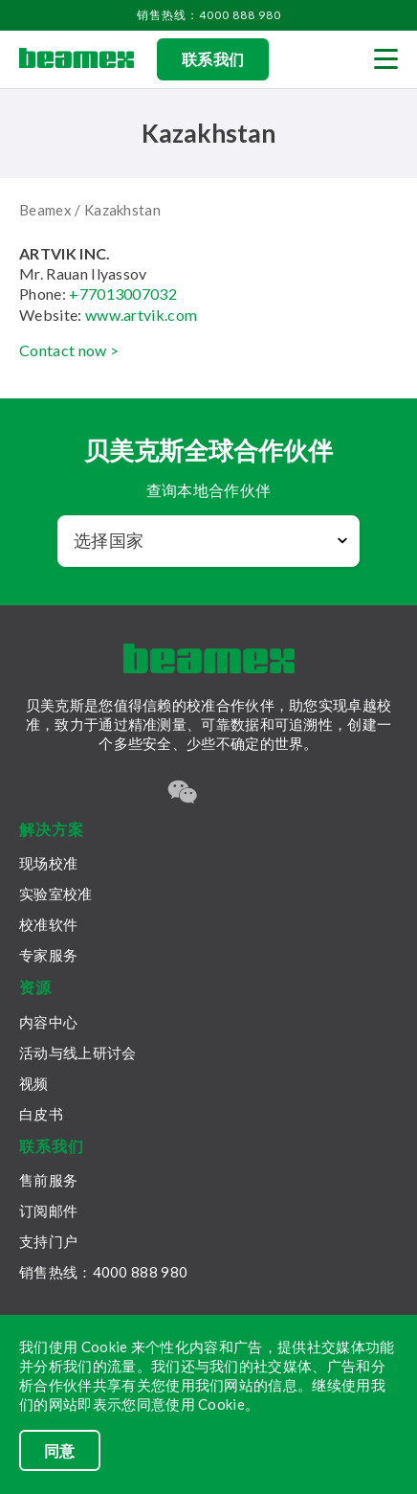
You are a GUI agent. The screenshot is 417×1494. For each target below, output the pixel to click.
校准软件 (48, 924)
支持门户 (48, 1241)
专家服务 (48, 954)
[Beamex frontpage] (76, 59)
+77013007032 (123, 293)
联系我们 (213, 59)
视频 (34, 1083)
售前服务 (48, 1179)
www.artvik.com (141, 315)
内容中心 (48, 1021)
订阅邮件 (48, 1210)
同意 (60, 1450)
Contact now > (69, 350)
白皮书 (41, 1113)
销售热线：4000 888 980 (209, 15)
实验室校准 (56, 893)
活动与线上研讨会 (77, 1052)
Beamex (45, 209)
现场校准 (48, 863)
